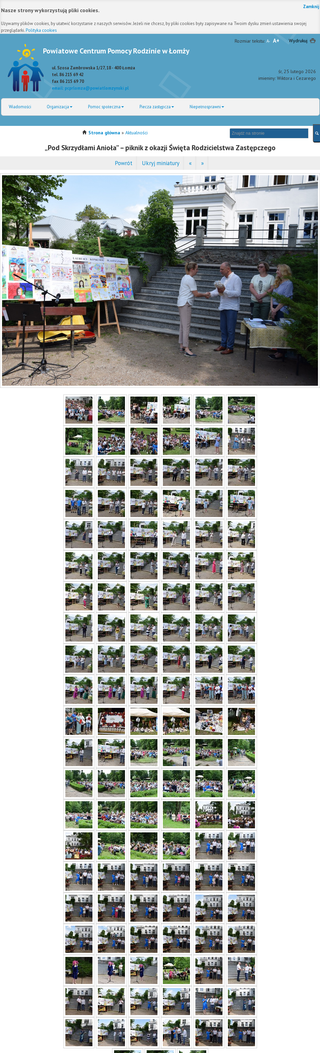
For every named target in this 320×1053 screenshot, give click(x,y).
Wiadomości (20, 106)
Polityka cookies (41, 30)
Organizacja (59, 106)
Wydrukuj (298, 41)
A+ (276, 40)
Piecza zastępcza (157, 106)
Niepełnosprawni (207, 106)
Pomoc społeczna (106, 106)
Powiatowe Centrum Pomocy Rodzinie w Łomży (116, 50)
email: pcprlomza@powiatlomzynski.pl (90, 88)
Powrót (123, 163)
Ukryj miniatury (160, 163)
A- (268, 41)
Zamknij (311, 6)
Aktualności (136, 133)
